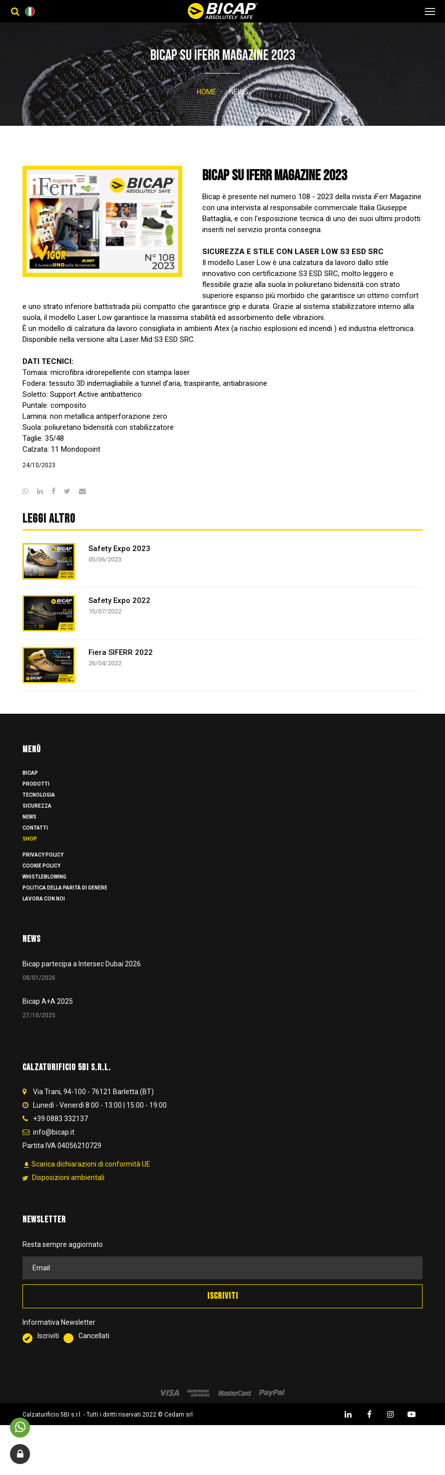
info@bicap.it (53, 1144)
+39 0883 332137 (60, 1131)
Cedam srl (178, 1426)
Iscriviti (42, 1348)
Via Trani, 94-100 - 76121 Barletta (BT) (93, 1104)
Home (206, 92)
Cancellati (86, 1348)
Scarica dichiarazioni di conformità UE (86, 1176)
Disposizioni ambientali (63, 1189)
